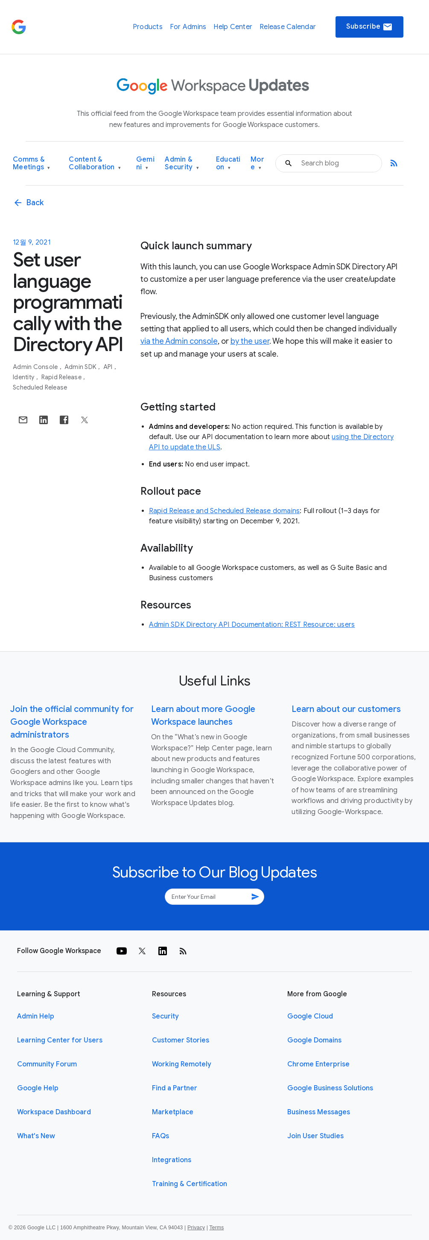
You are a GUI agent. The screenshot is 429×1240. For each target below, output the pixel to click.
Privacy (196, 1228)
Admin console (36, 367)
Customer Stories (180, 1040)
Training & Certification (189, 1184)
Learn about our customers (346, 709)
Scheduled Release (40, 387)
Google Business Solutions (330, 1088)
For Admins (188, 27)
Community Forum (47, 1064)
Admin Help (35, 1016)
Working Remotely (181, 1064)
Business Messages (318, 1112)
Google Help (37, 1088)
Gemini (145, 163)
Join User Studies (315, 1136)
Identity (24, 377)
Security (165, 1016)
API (108, 367)
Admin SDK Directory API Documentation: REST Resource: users (252, 624)
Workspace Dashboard (54, 1112)
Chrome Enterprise (318, 1064)
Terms (216, 1228)
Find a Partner (174, 1088)
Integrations (171, 1160)
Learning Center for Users (59, 1040)
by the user (250, 341)
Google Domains (314, 1040)
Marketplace (172, 1112)
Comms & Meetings (31, 163)
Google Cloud (310, 1016)
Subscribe (369, 27)
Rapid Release (62, 377)
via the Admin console (179, 341)
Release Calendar (288, 27)
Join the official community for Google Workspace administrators (72, 722)
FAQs (160, 1136)
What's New (36, 1136)
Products (148, 27)
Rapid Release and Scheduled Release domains (224, 511)
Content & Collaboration (95, 163)
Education (228, 163)
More (257, 163)
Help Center (232, 27)
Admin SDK (81, 367)
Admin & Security (182, 163)
